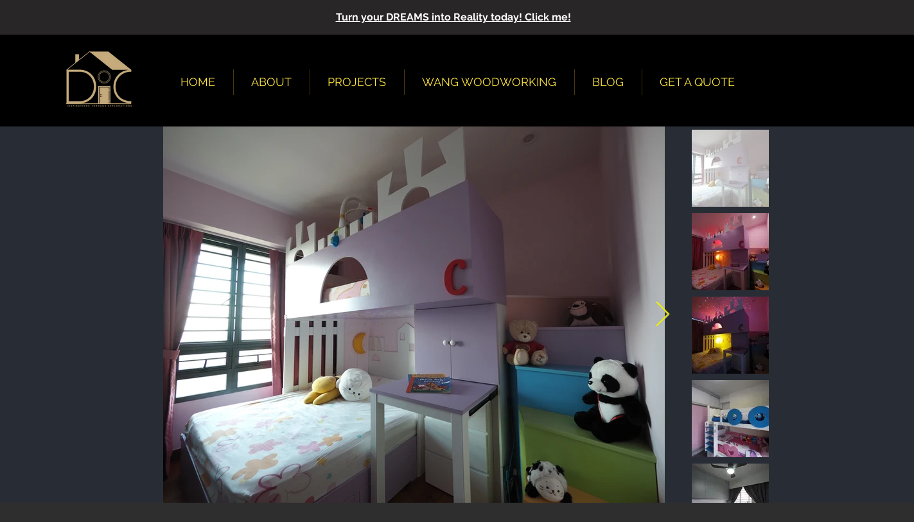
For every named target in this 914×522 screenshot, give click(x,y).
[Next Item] (663, 314)
